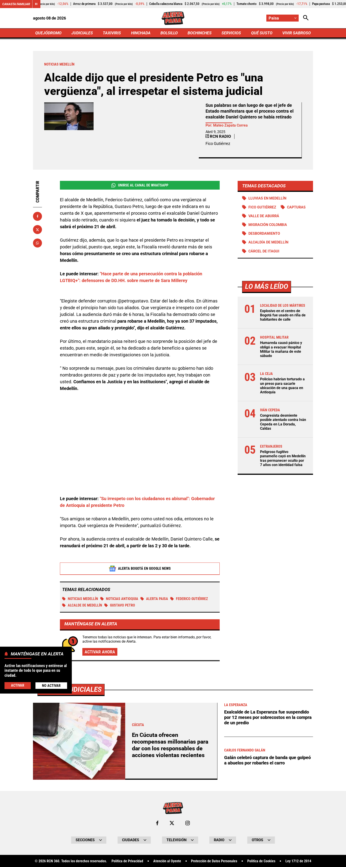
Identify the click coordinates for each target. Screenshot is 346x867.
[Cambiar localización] (282, 18)
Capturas (296, 207)
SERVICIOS (231, 33)
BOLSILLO (169, 33)
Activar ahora (100, 652)
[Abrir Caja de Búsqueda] (306, 18)
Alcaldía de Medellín (268, 242)
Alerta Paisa (154, 599)
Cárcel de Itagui (263, 251)
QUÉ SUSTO (261, 33)
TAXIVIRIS (112, 33)
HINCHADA (141, 33)
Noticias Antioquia (119, 599)
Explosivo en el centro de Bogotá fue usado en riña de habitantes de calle (283, 315)
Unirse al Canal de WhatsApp (139, 185)
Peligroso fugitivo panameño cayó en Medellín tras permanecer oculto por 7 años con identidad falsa (283, 458)
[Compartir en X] (37, 229)
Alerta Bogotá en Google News (140, 568)
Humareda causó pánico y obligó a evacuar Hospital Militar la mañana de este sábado (281, 349)
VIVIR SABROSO (296, 33)
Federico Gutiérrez (189, 599)
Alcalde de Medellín (82, 605)
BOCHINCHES (200, 33)
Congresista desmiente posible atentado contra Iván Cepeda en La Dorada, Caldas (283, 422)
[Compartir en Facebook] (37, 216)
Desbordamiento (264, 233)
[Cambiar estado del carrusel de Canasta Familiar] (36, 4)
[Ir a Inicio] (173, 18)
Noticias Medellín (80, 599)
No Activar (51, 685)
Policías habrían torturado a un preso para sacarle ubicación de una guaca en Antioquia (282, 385)
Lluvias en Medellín (267, 198)
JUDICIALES (82, 33)
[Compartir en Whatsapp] (37, 243)
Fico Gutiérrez (262, 207)
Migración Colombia (267, 225)
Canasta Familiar (16, 4)
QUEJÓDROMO (48, 33)
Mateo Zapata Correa (230, 125)
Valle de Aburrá (263, 216)
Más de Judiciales (71, 847)
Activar (17, 685)
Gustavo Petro (119, 605)
